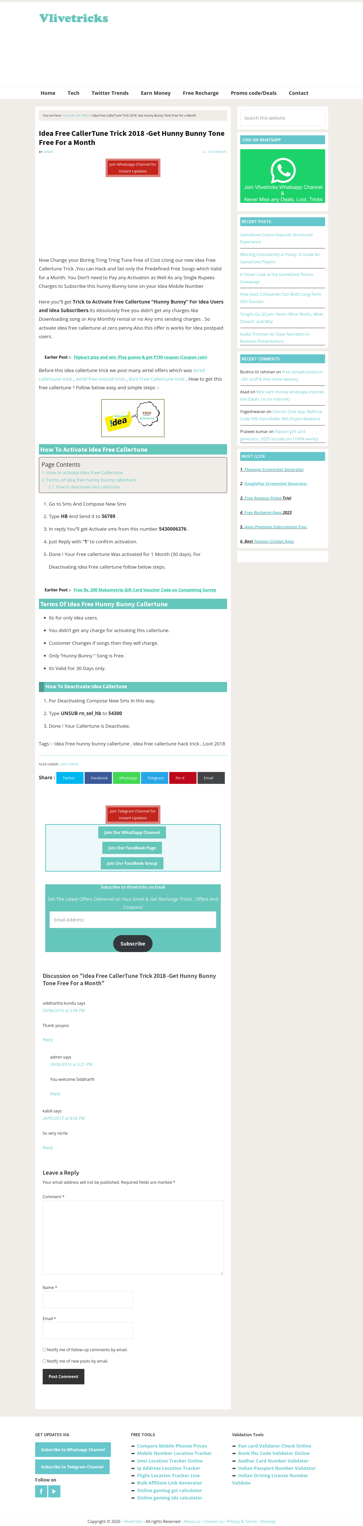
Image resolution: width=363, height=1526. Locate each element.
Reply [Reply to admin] (55, 1094)
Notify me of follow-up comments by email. (87, 1349)
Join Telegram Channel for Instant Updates (133, 814)
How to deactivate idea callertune (88, 487)
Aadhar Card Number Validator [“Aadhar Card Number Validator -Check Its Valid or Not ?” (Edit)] (273, 1461)
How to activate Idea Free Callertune (84, 472)
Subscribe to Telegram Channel (72, 1467)
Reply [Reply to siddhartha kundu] (48, 1039)
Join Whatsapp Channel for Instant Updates (132, 168)
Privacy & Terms (242, 1521)
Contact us (214, 1521)
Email (49, 1318)
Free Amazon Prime (263, 498)
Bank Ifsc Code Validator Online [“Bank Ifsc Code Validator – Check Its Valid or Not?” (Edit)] (274, 1453)
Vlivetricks (73, 17)
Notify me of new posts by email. (77, 1361)
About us (192, 1521)
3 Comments (217, 152)
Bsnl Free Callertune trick (157, 379)
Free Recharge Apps (263, 512)
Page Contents (61, 464)
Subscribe (132, 943)
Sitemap (268, 1521)
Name (50, 1287)
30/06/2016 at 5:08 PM (64, 1010)
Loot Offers (69, 764)
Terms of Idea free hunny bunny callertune (91, 480)
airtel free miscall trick (100, 379)
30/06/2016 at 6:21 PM (71, 1064)
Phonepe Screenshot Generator (274, 469)
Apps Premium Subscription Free (276, 527)
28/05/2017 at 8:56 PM (64, 1118)
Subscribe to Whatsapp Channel (73, 1449)
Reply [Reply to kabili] (48, 1147)
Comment (54, 1196)
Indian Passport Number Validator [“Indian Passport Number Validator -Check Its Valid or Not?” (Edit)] (277, 1468)
